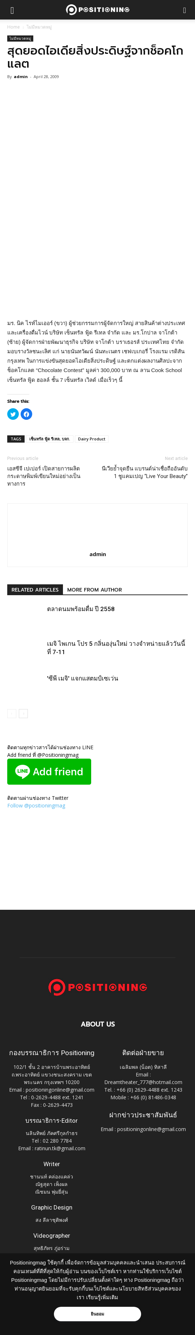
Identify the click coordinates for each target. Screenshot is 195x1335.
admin (21, 76)
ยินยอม (98, 1314)
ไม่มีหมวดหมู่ (39, 27)
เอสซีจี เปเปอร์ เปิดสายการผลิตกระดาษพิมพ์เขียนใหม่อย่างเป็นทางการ (43, 476)
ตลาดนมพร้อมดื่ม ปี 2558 (81, 609)
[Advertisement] (97, 266)
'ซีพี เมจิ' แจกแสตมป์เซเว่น (82, 678)
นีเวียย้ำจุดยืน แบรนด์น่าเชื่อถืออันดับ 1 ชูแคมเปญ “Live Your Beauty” (145, 472)
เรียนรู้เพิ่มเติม (102, 1297)
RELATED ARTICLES (35, 590)
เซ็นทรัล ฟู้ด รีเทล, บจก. (49, 439)
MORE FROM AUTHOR (94, 590)
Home (13, 27)
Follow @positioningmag (36, 805)
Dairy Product (91, 439)
